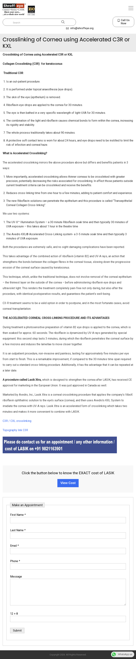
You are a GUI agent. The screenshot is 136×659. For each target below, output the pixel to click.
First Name (18, 514)
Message (16, 576)
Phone (15, 561)
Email (14, 545)
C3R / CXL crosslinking (17, 421)
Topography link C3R (15, 430)
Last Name (18, 530)
